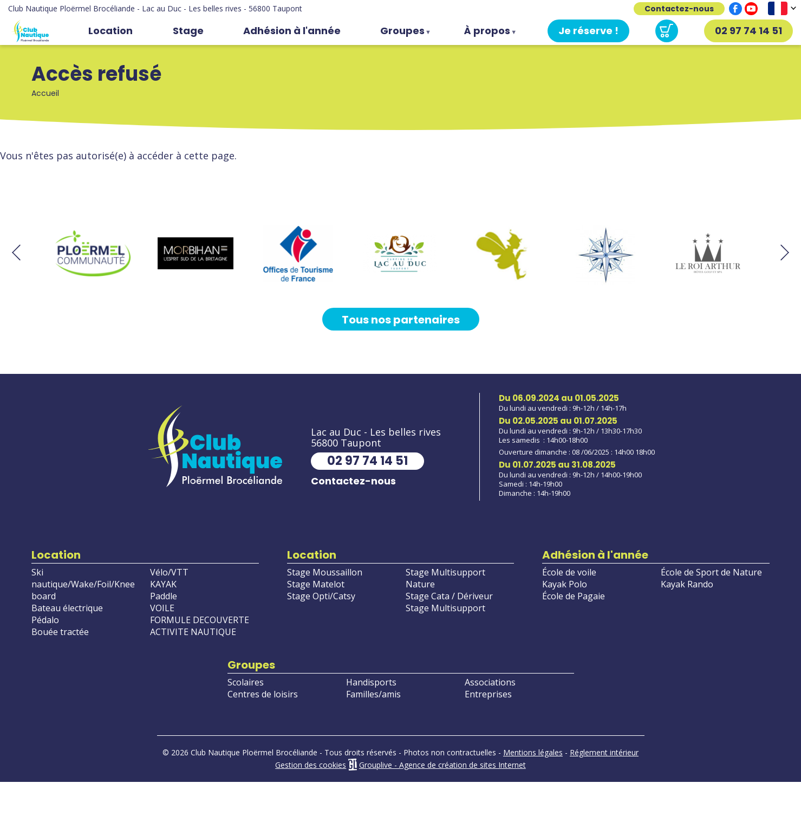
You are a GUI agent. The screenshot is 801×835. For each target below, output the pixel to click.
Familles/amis (373, 694)
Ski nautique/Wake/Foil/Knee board (83, 584)
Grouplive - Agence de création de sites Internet (442, 765)
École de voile (569, 572)
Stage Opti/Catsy (321, 596)
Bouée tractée (60, 632)
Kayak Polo (564, 584)
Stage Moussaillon (324, 572)
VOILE (162, 608)
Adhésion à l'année (292, 30)
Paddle (163, 596)
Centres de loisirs (262, 694)
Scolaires (245, 682)
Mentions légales (533, 752)
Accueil (29, 31)
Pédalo (45, 620)
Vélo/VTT (169, 572)
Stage (188, 30)
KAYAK (163, 584)
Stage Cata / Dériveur (449, 596)
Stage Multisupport (445, 608)
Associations (490, 682)
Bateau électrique (67, 608)
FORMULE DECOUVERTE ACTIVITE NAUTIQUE (199, 626)
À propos (489, 33)
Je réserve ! (588, 30)
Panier (666, 31)
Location (110, 30)
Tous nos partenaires (401, 319)
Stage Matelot (315, 584)
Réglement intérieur (604, 752)
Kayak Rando (687, 584)
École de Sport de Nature (711, 572)
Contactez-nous (679, 8)
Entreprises (488, 694)
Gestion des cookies (310, 765)
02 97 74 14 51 (748, 30)
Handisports (371, 682)
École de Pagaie (573, 596)
